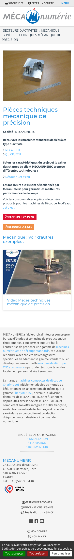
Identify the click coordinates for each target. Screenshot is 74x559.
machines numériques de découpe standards (36, 349)
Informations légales (37, 507)
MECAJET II (12, 150)
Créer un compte (41, 3)
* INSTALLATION (37, 439)
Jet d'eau (9, 207)
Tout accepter (14, 553)
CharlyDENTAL (22, 393)
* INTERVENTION (37, 447)
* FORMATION (37, 443)
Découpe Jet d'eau (17, 177)
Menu (63, 3)
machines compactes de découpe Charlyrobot (32, 382)
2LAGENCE (47, 513)
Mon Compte (37, 531)
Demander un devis (19, 217)
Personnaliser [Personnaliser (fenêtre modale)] (61, 553)
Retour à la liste (18, 227)
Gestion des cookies (37, 502)
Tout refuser (37, 553)
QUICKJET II (13, 154)
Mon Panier (37, 537)
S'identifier (14, 3)
